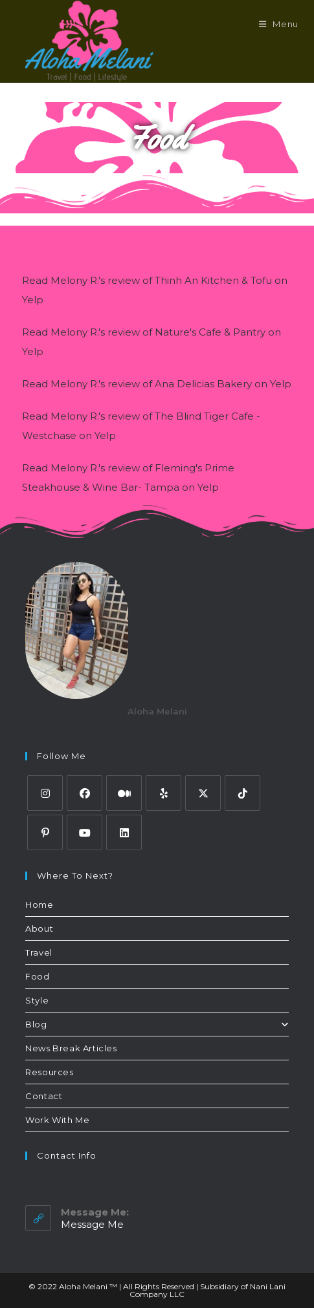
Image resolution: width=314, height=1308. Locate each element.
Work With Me (57, 1120)
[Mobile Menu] (278, 24)
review (123, 280)
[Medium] (124, 793)
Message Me (92, 1224)
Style (37, 1000)
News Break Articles (71, 1048)
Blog (157, 1024)
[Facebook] (84, 793)
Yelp (32, 300)
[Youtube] (84, 832)
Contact (43, 1096)
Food (37, 976)
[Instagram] (45, 793)
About (39, 928)
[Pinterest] (45, 832)
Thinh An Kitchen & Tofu (213, 280)
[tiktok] (242, 793)
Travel (38, 952)
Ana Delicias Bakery (203, 384)
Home (39, 904)
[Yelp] (163, 793)
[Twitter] (203, 793)
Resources (49, 1072)
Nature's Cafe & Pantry (210, 332)
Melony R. (74, 280)
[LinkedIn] (124, 832)
